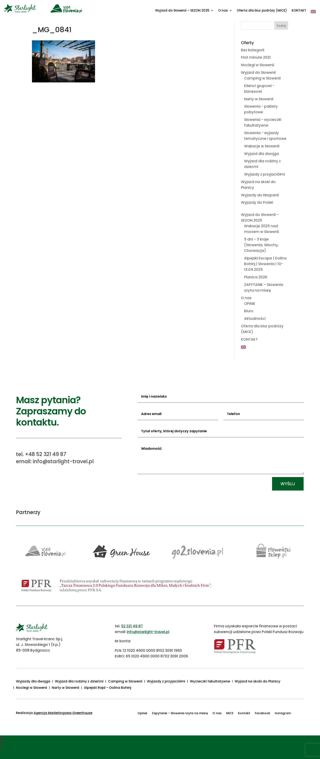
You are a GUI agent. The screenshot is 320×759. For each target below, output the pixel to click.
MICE (229, 713)
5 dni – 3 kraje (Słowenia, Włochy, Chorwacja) (261, 245)
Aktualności (255, 318)
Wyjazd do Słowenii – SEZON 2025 (182, 11)
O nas (223, 11)
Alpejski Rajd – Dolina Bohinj (107, 688)
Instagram (283, 713)
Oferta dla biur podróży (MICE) (262, 11)
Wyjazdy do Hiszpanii (260, 195)
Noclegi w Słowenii (257, 64)
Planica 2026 (255, 277)
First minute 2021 (256, 57)
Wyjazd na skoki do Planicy (257, 682)
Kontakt (244, 713)
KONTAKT (299, 11)
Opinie (142, 713)
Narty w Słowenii (258, 99)
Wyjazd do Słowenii (258, 72)
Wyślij (287, 484)
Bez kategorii (252, 50)
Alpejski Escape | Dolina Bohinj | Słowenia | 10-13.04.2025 (265, 264)
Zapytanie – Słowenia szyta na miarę (180, 713)
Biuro (248, 310)
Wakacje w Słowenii (261, 146)
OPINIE (249, 303)
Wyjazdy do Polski (257, 202)
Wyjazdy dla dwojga (33, 682)
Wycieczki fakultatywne (210, 682)
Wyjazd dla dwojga (261, 153)
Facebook (262, 713)
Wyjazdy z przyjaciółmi (264, 174)
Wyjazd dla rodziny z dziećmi (79, 682)
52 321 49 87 (132, 626)
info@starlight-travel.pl (148, 631)
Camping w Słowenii (262, 78)
